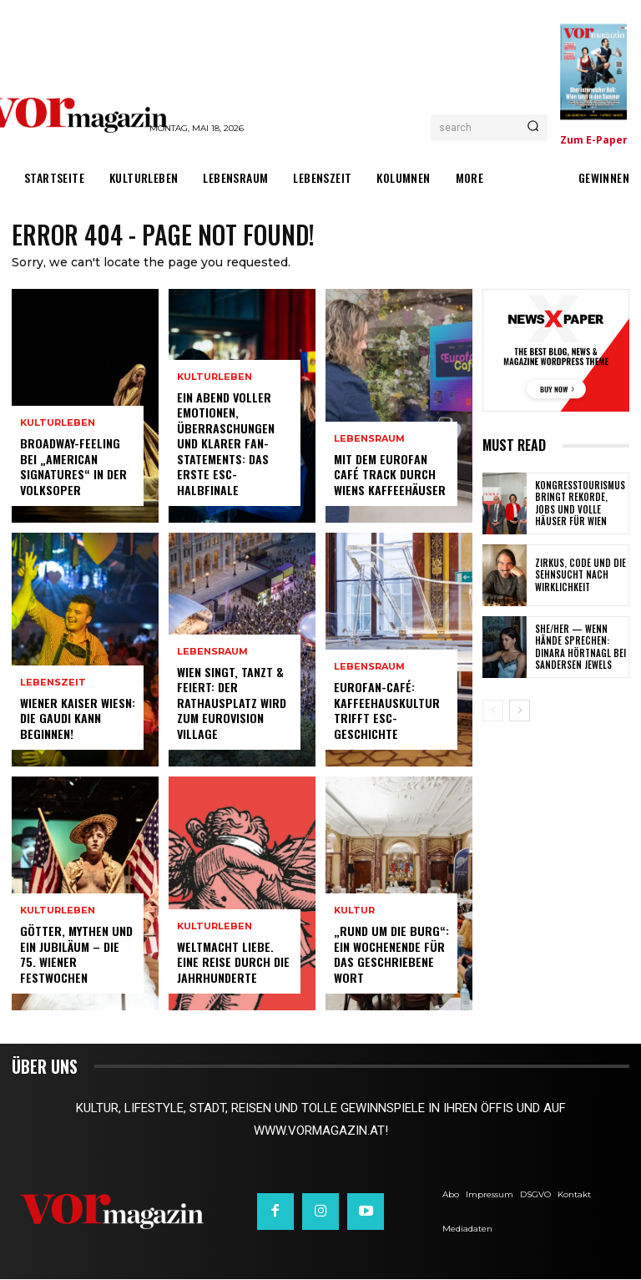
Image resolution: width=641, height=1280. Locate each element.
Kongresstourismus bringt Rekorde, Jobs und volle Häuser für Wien (579, 503)
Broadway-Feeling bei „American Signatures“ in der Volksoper (72, 467)
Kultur (354, 912)
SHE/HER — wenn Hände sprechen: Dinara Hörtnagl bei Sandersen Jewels (577, 646)
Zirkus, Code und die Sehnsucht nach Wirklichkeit (577, 575)
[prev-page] (492, 710)
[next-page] (519, 710)
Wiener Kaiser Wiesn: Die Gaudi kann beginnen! (77, 718)
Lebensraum (212, 652)
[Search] (533, 127)
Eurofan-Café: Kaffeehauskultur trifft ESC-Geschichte (385, 711)
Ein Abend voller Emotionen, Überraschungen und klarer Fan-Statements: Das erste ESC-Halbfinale (223, 444)
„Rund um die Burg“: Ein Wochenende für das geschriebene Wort (389, 955)
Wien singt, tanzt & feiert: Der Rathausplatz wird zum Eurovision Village (230, 703)
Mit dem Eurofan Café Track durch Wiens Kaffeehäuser (389, 474)
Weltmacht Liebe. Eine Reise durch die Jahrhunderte (232, 962)
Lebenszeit (53, 683)
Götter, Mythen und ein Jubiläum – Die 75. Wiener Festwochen (75, 955)
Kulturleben (57, 424)
